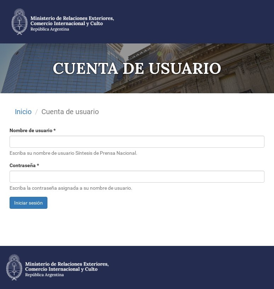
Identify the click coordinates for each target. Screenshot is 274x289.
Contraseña (24, 165)
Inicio (23, 111)
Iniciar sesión (28, 203)
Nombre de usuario (33, 130)
